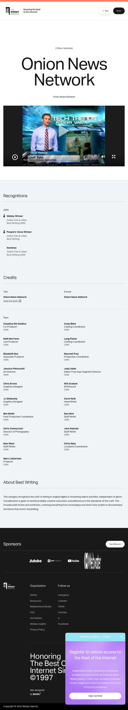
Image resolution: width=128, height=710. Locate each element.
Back (105, 10)
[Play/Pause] (15, 157)
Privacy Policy (37, 630)
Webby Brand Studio (40, 607)
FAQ (32, 612)
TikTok (61, 607)
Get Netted (36, 618)
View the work (10, 301)
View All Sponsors (115, 544)
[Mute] (103, 156)
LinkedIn (62, 601)
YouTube (62, 612)
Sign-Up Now (95, 696)
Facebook (63, 624)
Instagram (63, 595)
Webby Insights (38, 624)
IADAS (33, 595)
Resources (35, 601)
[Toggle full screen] (113, 156)
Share (119, 11)
